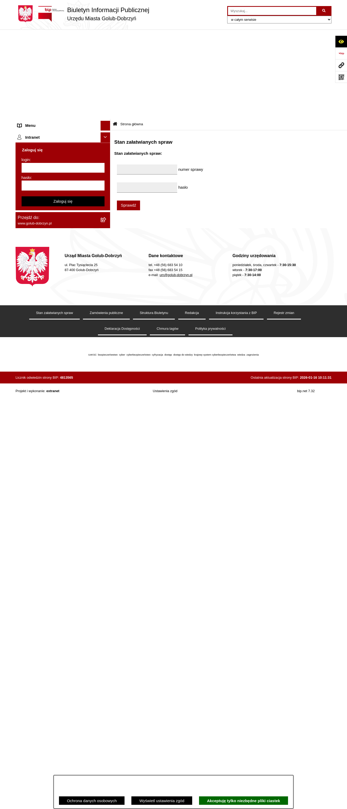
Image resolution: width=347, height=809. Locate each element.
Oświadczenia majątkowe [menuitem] (40, 344)
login (26, 573)
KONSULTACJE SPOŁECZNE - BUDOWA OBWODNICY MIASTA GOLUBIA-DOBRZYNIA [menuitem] (55, 431)
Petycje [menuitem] (24, 140)
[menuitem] (63, 59)
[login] (63, 582)
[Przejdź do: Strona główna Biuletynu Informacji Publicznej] (115, 34)
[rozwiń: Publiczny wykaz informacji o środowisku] (106, 210)
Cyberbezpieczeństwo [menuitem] (37, 447)
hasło (26, 591)
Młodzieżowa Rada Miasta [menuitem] (41, 121)
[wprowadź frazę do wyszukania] (272, 11)
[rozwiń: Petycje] (106, 141)
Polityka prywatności (210, 743)
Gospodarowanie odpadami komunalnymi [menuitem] (54, 285)
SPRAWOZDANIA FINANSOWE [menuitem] (46, 200)
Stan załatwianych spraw (54, 727)
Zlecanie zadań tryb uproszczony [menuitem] (46, 101)
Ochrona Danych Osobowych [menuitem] (43, 150)
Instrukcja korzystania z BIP (236, 727)
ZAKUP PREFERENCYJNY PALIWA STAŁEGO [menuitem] (50, 459)
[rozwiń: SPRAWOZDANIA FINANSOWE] (106, 200)
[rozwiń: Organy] (106, 91)
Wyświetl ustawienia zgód (161, 800)
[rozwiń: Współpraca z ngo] (106, 180)
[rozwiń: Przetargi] (106, 160)
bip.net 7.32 (306, 805)
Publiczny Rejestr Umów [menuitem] (39, 314)
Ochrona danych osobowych (92, 800)
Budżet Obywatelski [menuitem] (35, 324)
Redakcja (192, 727)
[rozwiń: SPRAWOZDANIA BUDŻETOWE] (106, 190)
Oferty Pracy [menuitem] (28, 294)
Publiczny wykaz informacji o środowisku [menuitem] (53, 210)
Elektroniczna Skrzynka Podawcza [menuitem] (48, 379)
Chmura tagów (168, 743)
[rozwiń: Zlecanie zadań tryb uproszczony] (106, 101)
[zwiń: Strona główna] (106, 46)
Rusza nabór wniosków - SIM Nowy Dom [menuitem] (53, 275)
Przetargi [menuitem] (25, 160)
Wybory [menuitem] (24, 219)
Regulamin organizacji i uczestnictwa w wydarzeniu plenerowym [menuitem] (52, 232)
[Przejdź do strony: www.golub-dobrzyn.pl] (341, 65)
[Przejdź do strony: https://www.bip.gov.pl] (341, 53)
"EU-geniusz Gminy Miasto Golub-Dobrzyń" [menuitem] (56, 523)
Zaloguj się (63, 615)
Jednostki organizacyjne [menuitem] (39, 111)
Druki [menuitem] (22, 245)
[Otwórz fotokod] (341, 77)
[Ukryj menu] (106, 36)
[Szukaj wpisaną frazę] (324, 11)
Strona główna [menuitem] (30, 46)
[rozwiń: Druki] (106, 245)
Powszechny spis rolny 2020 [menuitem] (42, 304)
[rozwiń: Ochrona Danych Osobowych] (106, 151)
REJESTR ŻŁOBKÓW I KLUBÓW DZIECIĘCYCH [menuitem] (47, 536)
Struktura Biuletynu (154, 727)
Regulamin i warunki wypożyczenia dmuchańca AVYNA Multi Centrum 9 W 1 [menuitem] (59, 402)
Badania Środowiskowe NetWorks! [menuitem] (48, 504)
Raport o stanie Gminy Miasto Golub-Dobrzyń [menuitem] (57, 369)
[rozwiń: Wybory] (106, 220)
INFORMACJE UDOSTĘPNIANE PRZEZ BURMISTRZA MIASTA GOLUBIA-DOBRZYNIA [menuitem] (54, 478)
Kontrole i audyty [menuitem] (32, 255)
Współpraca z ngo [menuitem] (33, 180)
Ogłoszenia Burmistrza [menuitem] (37, 131)
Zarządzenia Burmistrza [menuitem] (38, 170)
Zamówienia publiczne (106, 727)
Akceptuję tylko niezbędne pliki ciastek (243, 800)
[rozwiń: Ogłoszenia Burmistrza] (106, 131)
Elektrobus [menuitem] (27, 415)
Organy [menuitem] (24, 91)
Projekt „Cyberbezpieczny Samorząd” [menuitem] (50, 514)
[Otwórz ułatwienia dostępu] (341, 41)
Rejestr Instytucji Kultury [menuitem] (39, 334)
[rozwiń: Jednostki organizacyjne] (106, 111)
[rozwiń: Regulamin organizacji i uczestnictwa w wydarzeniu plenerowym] (106, 230)
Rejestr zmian (284, 727)
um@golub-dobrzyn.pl (176, 689)
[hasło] (63, 600)
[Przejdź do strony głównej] (82, 13)
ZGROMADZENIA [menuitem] (33, 494)
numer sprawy (190, 79)
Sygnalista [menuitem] (27, 389)
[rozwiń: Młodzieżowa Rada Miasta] (106, 121)
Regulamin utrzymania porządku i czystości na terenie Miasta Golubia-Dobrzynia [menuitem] (58, 357)
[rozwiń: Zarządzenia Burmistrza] (106, 170)
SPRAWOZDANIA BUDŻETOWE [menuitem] (47, 190)
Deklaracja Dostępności (122, 743)
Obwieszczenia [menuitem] (31, 265)
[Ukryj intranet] (106, 551)
